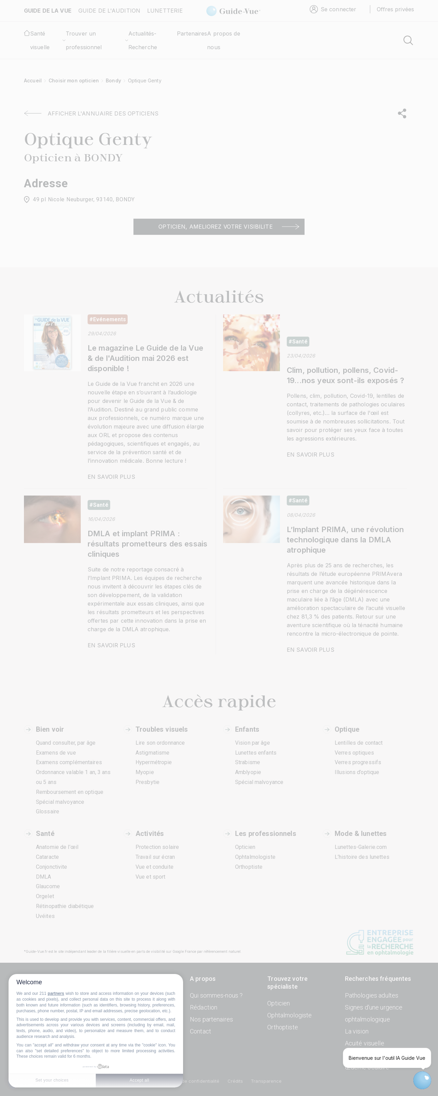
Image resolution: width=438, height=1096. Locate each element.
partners (56, 993)
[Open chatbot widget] (422, 1080)
